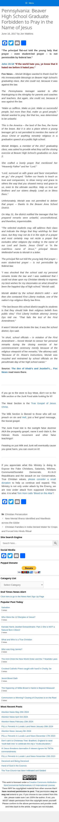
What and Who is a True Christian (16, 639)
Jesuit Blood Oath (9, 678)
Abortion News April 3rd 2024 (14, 717)
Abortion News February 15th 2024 (17, 721)
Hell (24, 417)
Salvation (5, 607)
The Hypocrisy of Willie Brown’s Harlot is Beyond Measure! (28, 688)
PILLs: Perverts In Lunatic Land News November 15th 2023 (28, 756)
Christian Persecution (16, 514)
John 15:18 (8, 64)
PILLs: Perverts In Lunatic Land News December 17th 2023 (28, 736)
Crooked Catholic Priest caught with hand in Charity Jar (26, 668)
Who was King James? (11, 649)
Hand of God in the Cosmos (14, 766)
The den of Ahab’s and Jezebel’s (30, 368)
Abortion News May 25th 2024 (15, 712)
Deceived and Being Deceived (15, 761)
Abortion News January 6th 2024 (16, 731)
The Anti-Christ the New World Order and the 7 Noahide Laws (29, 659)
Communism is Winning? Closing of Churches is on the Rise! (28, 697)
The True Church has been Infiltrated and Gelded (23, 770)
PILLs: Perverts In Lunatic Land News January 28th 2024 (27, 726)
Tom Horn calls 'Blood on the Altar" (35, 493)
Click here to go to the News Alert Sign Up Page (22, 596)
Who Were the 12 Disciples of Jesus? (18, 617)
